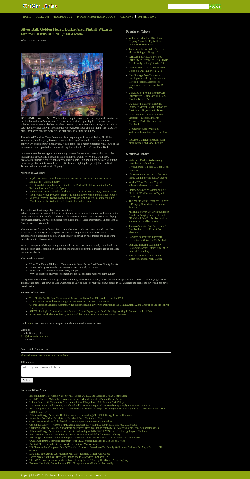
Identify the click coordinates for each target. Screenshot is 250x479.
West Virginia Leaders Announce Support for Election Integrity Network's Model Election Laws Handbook (146, 119)
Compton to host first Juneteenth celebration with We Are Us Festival (147, 238)
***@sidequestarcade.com (35, 336)
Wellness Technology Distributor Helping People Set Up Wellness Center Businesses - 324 (146, 41)
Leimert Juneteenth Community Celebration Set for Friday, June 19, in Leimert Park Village (148, 248)
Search (215, 11)
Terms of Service (84, 475)
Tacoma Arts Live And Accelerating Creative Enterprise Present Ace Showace (147, 229)
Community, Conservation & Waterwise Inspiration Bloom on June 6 (148, 132)
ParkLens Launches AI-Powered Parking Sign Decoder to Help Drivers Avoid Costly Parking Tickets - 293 (148, 60)
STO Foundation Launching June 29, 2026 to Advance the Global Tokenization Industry (74, 434)
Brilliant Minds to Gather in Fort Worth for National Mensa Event (145, 257)
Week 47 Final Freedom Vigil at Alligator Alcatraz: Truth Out (145, 184)
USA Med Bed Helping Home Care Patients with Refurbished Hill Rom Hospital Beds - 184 (147, 96)
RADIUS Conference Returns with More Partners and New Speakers (147, 141)
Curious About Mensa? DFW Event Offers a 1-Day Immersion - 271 (147, 69)
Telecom (42, 16)
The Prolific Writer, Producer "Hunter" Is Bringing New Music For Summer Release (149, 204)
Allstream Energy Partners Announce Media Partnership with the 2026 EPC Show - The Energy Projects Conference (89, 431)
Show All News (29, 355)
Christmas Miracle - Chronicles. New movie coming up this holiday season (148, 176)
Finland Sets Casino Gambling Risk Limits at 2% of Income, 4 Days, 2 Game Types (147, 193)
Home (27, 16)
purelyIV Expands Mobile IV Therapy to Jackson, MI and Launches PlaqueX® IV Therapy (76, 398)
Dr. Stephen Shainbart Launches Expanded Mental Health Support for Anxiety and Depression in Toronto (148, 107)
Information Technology (96, 16)
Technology (62, 16)
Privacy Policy (65, 475)
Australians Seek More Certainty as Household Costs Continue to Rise (65, 418)
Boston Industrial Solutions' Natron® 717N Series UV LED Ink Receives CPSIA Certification (78, 395)
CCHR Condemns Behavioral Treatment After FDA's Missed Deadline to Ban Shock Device (77, 440)
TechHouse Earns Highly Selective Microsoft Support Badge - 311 (147, 50)
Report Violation (60, 355)
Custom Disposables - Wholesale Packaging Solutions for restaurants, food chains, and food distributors (83, 424)
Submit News (147, 16)
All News (126, 16)
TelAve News (52, 6)
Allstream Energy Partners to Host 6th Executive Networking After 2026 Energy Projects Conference (81, 415)
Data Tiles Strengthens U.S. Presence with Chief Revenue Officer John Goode (69, 453)
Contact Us (100, 475)
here (29, 323)
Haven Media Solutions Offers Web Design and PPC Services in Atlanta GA (68, 456)
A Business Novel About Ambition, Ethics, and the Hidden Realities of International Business (77, 314)
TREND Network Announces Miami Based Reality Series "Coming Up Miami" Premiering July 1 (80, 460)
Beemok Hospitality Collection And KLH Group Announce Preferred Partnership (71, 463)
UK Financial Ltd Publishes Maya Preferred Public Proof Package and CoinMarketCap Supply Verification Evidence (89, 405)
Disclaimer (44, 355)
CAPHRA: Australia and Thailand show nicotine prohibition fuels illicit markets (70, 421)
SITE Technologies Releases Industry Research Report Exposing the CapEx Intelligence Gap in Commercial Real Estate (91, 311)
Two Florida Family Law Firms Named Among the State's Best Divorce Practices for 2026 (76, 298)
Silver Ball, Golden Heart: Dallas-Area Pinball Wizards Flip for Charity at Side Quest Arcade (66, 31)
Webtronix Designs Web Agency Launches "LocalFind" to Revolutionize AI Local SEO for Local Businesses (149, 165)
